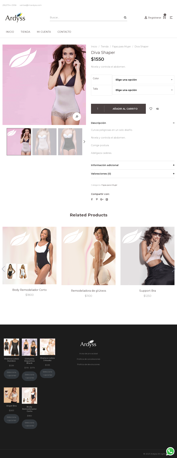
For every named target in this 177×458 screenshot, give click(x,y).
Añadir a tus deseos (151, 109)
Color (96, 78)
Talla (95, 88)
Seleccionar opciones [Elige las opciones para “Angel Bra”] (11, 418)
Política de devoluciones (88, 364)
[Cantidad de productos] (97, 109)
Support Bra (147, 290)
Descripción (98, 122)
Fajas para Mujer (121, 46)
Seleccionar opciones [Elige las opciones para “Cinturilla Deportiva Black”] (29, 376)
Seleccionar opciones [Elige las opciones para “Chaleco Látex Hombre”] (11, 374)
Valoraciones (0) (101, 173)
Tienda (104, 46)
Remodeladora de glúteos (88, 290)
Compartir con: (100, 194)
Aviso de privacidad (88, 353)
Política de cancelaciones (88, 359)
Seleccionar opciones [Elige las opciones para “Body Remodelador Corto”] (29, 424)
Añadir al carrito (125, 108)
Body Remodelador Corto (29, 289)
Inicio (94, 46)
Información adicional (104, 165)
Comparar (157, 109)
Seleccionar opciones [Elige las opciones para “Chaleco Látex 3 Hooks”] (47, 373)
